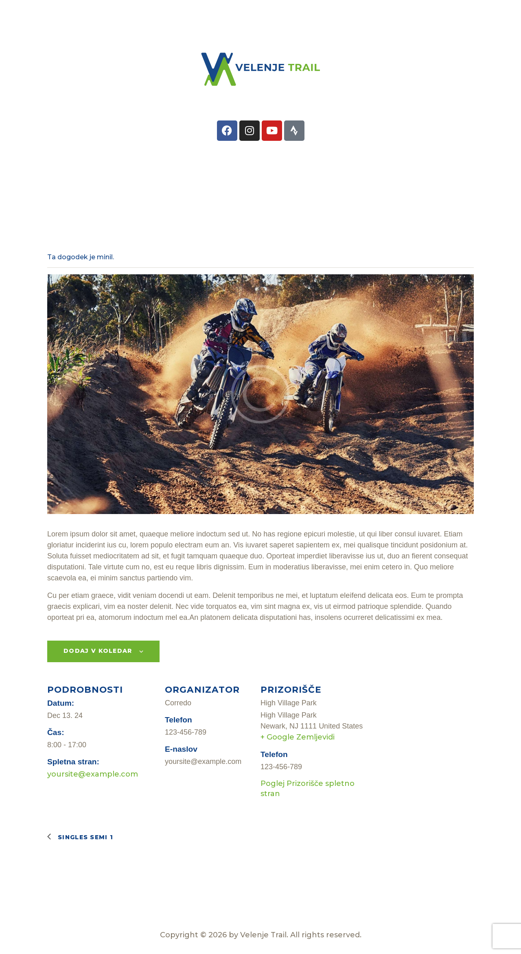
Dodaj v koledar (97, 650)
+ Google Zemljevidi (297, 737)
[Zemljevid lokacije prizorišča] (420, 747)
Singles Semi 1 (85, 837)
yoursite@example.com (92, 774)
